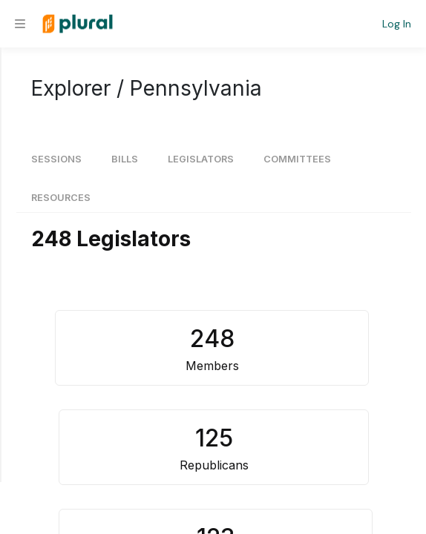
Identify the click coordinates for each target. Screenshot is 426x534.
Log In (396, 23)
